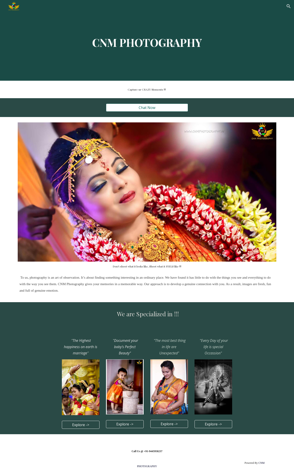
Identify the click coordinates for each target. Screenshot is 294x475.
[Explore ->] (80, 425)
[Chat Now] (147, 108)
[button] (288, 6)
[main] (147, 40)
